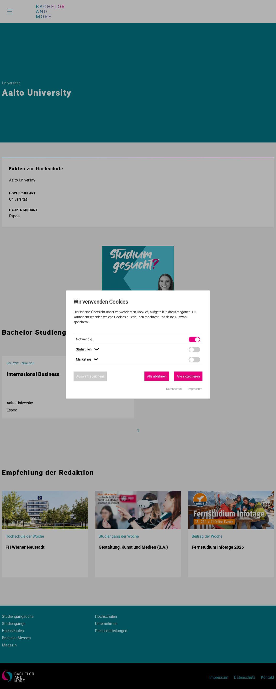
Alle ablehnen (157, 376)
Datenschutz (174, 389)
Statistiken (88, 349)
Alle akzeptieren (188, 376)
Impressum (195, 389)
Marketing (88, 359)
